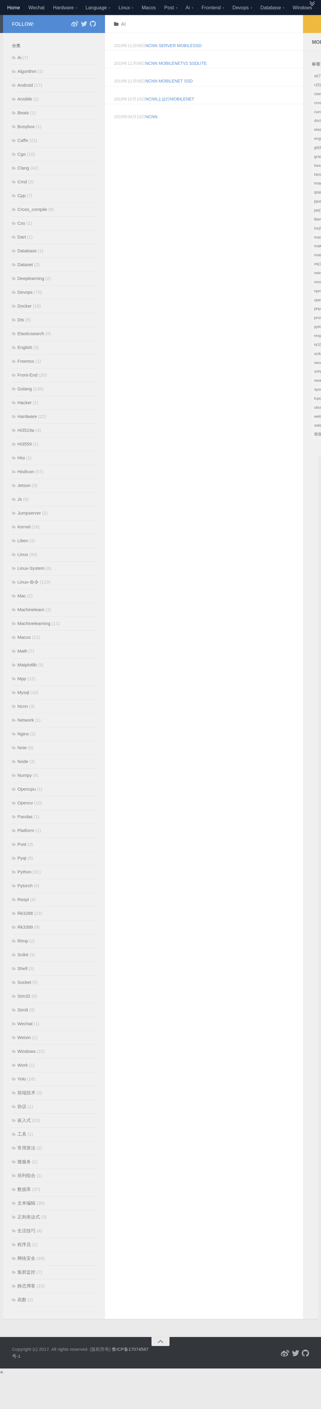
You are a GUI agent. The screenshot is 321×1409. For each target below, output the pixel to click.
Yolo (21, 1094)
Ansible (24, 114)
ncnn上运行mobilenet (169, 114)
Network (25, 735)
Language (96, 7)
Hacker (24, 417)
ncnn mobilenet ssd (169, 96)
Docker (24, 321)
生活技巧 (26, 1245)
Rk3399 (25, 942)
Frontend (211, 7)
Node (22, 776)
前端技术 (26, 1107)
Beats (23, 127)
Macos (149, 7)
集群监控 (26, 1287)
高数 (21, 1314)
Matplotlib (27, 679)
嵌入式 (24, 1135)
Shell (22, 983)
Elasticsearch (30, 348)
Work (22, 1080)
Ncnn (22, 721)
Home (13, 7)
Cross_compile (32, 224)
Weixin (24, 1052)
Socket (24, 997)
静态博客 (26, 1301)
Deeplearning (30, 293)
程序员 (24, 1259)
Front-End (27, 390)
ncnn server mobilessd (173, 61)
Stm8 (22, 1025)
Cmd (22, 196)
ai (123, 39)
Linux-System (31, 583)
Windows (302, 7)
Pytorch (25, 900)
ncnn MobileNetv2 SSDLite (176, 78)
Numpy (24, 790)
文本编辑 (26, 1218)
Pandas (25, 831)
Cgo (21, 169)
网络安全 (26, 1273)
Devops (240, 7)
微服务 (24, 1176)
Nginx (23, 749)
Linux (124, 7)
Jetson (24, 500)
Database (270, 7)
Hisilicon (25, 486)
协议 (21, 1121)
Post (169, 7)
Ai (188, 7)
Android (25, 100)
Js (19, 514)
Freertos (25, 376)
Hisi (21, 472)
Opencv (25, 818)
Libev (22, 555)
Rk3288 (25, 928)
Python (24, 887)
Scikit (22, 969)
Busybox (26, 141)
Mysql (23, 707)
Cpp (21, 210)
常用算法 (26, 1163)
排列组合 (26, 1190)
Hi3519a (25, 445)
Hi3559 (24, 459)
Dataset (25, 279)
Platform (25, 845)
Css (21, 238)
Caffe (22, 155)
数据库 (24, 1204)
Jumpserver (29, 528)
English (24, 362)
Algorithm (26, 86)
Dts (20, 334)
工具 (21, 1149)
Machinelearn (30, 624)
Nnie (22, 762)
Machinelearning (33, 638)
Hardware (63, 7)
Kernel (23, 541)
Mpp (21, 693)
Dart (21, 252)
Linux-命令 (28, 597)
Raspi (23, 914)
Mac (21, 610)
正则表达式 (28, 1232)
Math (22, 666)
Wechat (36, 7)
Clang (23, 183)
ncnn (151, 132)
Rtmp (22, 956)
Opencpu (26, 804)
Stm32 (23, 1011)
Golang (24, 403)
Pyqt (21, 873)
